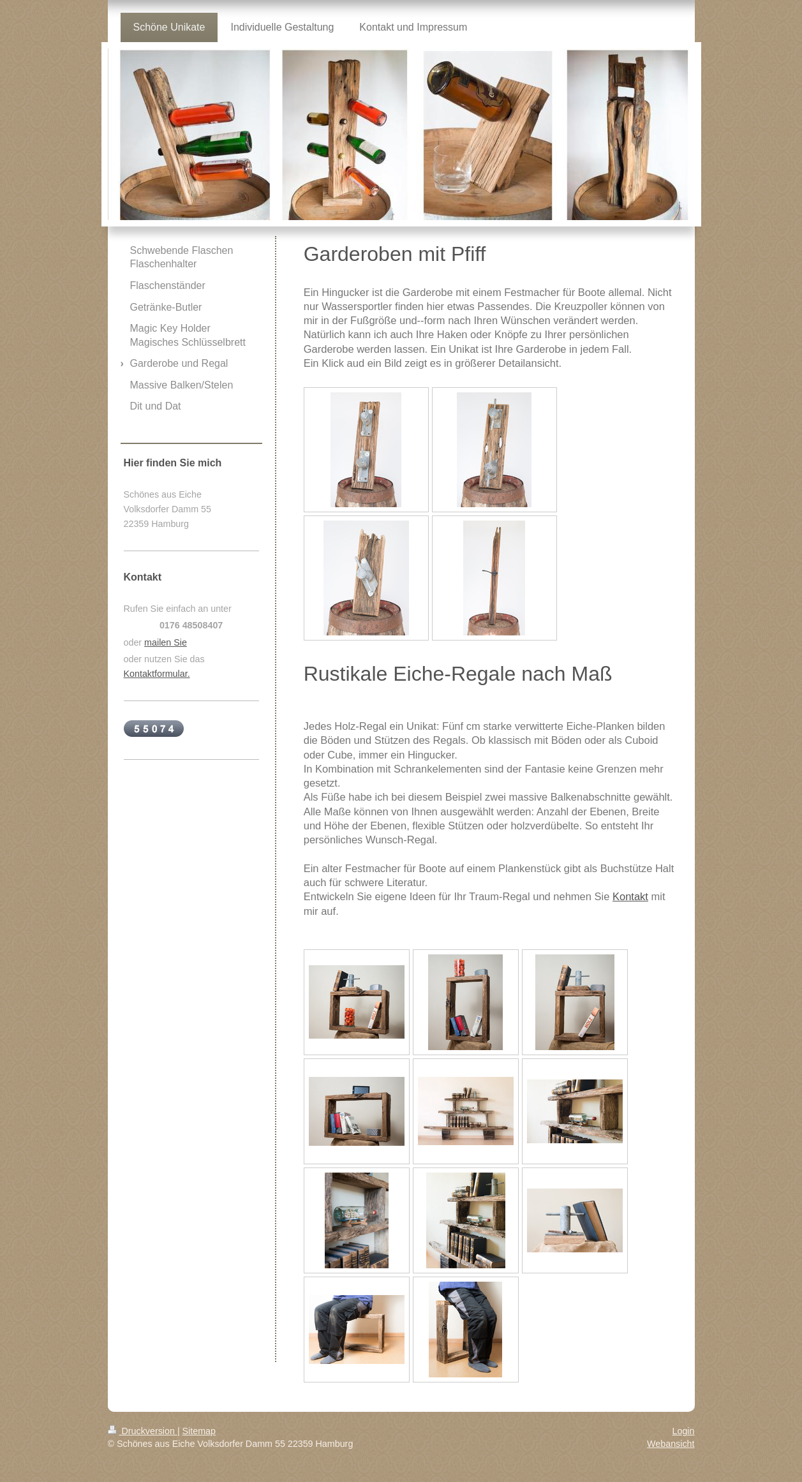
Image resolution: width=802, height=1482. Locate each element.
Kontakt (630, 896)
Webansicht (670, 1444)
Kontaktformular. (157, 674)
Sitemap (199, 1431)
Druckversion (142, 1431)
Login (683, 1431)
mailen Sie (165, 642)
